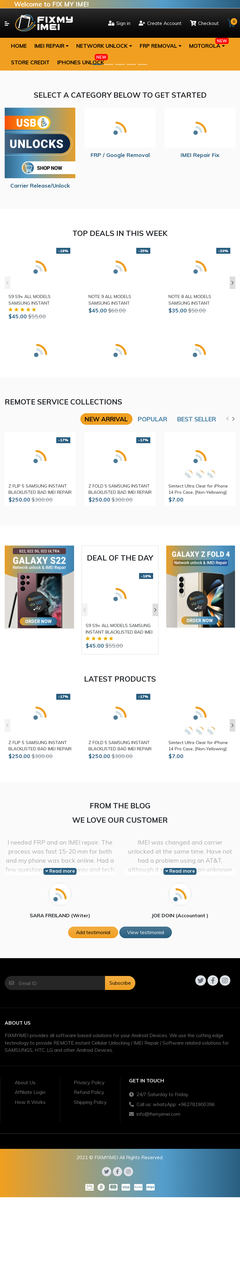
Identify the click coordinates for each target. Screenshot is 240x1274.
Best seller (196, 419)
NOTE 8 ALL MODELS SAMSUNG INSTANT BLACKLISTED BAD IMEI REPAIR (200, 300)
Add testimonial (93, 932)
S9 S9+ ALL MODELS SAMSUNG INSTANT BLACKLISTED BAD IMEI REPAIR (40, 300)
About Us (25, 1082)
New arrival (106, 419)
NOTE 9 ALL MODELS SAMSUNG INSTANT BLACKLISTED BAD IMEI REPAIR (120, 300)
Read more (60, 871)
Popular (152, 419)
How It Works (30, 1102)
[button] (51, 46)
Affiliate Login (30, 1092)
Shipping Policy (90, 1102)
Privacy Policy (89, 1082)
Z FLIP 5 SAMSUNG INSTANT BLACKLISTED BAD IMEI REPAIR (40, 489)
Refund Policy (89, 1092)
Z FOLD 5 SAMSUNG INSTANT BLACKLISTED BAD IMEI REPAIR (120, 489)
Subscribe (120, 983)
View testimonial (145, 932)
